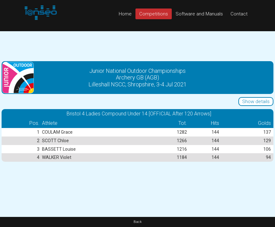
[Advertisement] (137, 45)
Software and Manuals (199, 14)
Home (125, 14)
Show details (256, 101)
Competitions (153, 14)
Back (138, 222)
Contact (239, 14)
